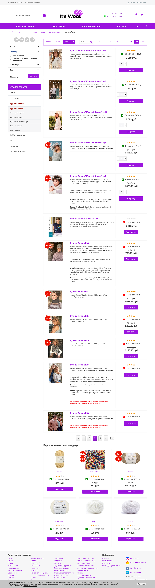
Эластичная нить (84, 575)
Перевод (13, 52)
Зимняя (11, 575)
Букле (33, 578)
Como (130, 521)
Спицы (11, 561)
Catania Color (95, 472)
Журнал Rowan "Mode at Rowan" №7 (88, 81)
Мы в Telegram (135, 572)
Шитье (25, 140)
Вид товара (14, 65)
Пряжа (25, 92)
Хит (21, 40)
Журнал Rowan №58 (79, 340)
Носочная (35, 568)
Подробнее (59, 489)
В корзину (131, 70)
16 (105, 42)
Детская (34, 561)
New (16, 40)
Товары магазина (26, 26)
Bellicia (130, 472)
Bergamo (95, 521)
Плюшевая (58, 558)
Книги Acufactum (16, 126)
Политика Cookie (30, 585)
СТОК (10, 558)
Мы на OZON (134, 558)
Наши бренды (61, 26)
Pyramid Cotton (60, 521)
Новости (105, 558)
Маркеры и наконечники (87, 568)
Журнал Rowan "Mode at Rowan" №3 (88, 142)
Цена (58, 42)
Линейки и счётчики (85, 565)
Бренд (12, 46)
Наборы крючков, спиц (40, 575)
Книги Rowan (15, 130)
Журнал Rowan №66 (79, 413)
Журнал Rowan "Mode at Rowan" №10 (88, 112)
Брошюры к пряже (17, 113)
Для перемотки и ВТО (86, 561)
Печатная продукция (39, 573)
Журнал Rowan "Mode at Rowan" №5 (88, 176)
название (69, 42)
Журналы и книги (25, 104)
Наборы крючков (15, 570)
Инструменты (25, 98)
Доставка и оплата (32, 3)
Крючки (34, 570)
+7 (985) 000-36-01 (115, 16)
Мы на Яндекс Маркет (138, 563)
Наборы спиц (13, 565)
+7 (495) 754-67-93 (115, 13)
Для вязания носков (85, 558)
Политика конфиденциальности (111, 564)
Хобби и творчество (25, 135)
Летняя (11, 578)
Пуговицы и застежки (18, 151)
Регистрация (141, 3)
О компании (107, 561)
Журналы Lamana (16, 117)
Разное (80, 573)
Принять (141, 584)
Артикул (49, 42)
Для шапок (35, 565)
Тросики (57, 563)
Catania (59, 472)
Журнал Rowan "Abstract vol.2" (85, 218)
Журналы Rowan (16, 109)
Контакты (127, 26)
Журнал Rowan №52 (79, 291)
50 (117, 42)
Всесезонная (13, 573)
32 (111, 42)
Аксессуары (25, 146)
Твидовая (58, 561)
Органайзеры (82, 570)
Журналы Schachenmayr (19, 121)
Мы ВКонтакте (135, 568)
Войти (132, 3)
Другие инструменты (63, 565)
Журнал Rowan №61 (79, 364)
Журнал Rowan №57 (79, 316)
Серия (12, 70)
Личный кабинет (15, 3)
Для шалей (35, 563)
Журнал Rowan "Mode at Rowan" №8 (88, 50)
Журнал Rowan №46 (79, 243)
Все (112, 438)
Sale (32, 40)
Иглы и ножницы (84, 563)
